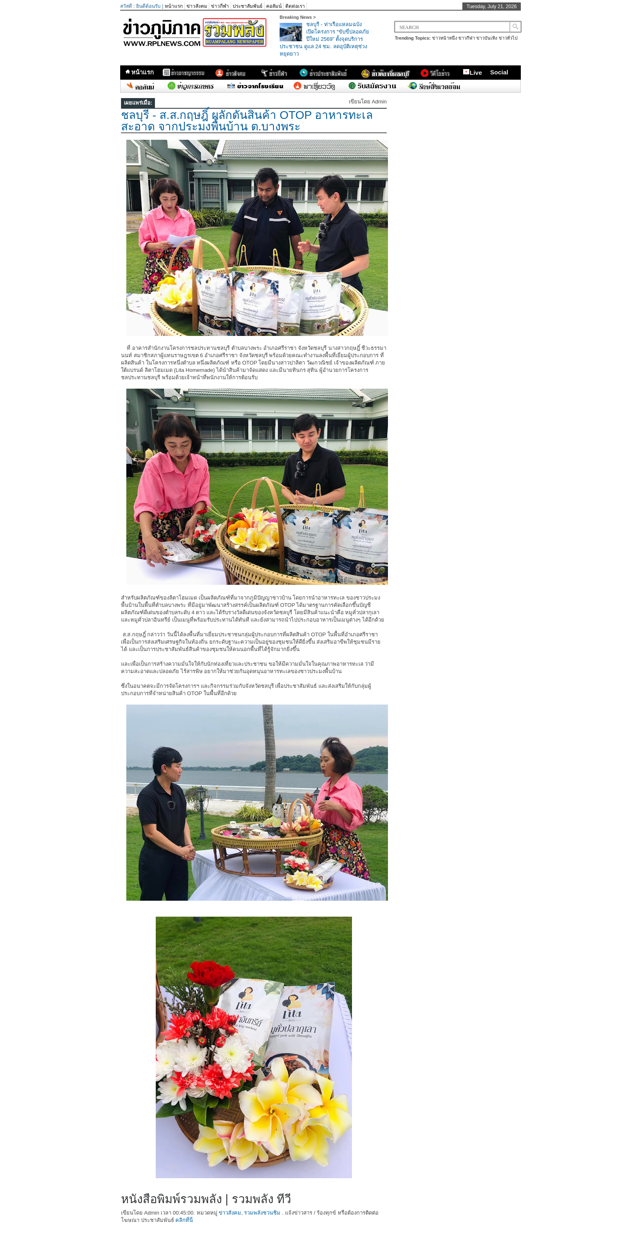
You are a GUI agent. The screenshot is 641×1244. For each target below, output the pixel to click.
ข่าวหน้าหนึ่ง (444, 38)
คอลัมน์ (274, 6)
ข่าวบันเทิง (486, 38)
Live (472, 72)
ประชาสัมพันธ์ (247, 6)
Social (499, 72)
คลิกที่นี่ (184, 1220)
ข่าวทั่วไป (508, 38)
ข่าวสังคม (196, 6)
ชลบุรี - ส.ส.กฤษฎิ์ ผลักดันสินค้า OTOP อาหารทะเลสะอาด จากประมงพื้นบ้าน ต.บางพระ (247, 121)
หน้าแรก (174, 6)
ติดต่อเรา (295, 6)
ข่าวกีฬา (220, 6)
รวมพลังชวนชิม (262, 1213)
